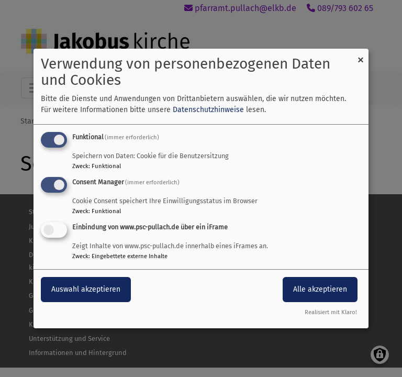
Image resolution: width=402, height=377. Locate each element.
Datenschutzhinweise (208, 109)
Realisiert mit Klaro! (331, 312)
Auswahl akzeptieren (85, 289)
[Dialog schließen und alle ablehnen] (360, 55)
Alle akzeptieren (320, 289)
